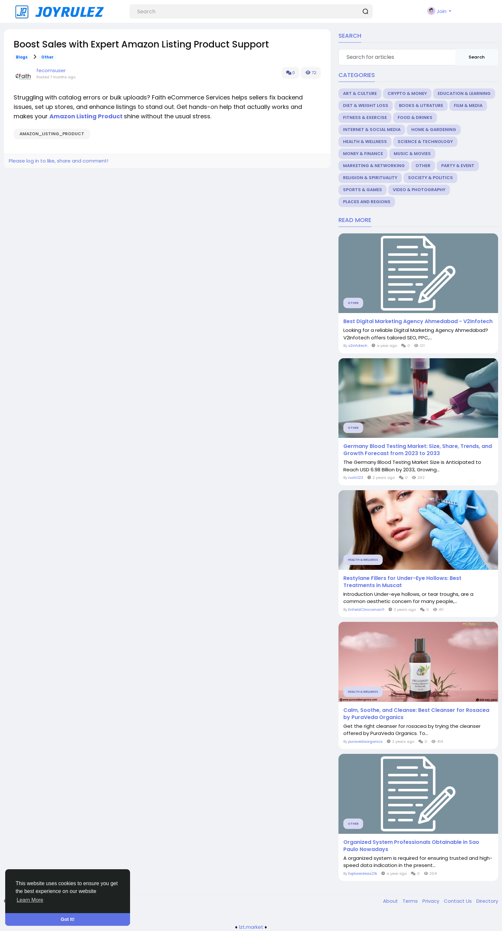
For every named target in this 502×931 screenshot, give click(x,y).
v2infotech (357, 345)
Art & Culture (360, 93)
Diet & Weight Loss (365, 105)
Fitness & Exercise (365, 117)
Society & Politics (430, 178)
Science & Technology (425, 141)
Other (47, 57)
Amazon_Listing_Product (52, 134)
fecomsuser (51, 70)
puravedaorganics (365, 741)
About (391, 901)
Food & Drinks (415, 117)
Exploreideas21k (362, 873)
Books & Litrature (421, 105)
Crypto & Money (407, 93)
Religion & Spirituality (370, 178)
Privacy (431, 901)
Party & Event (457, 166)
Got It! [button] (67, 919)
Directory (487, 901)
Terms (411, 901)
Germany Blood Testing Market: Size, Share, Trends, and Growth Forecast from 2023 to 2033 (417, 450)
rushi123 (355, 477)
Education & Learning (464, 93)
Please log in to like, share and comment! (58, 160)
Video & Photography (419, 190)
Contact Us (458, 901)
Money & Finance (363, 154)
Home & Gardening (433, 129)
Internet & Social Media (372, 129)
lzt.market (251, 927)
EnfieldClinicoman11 (366, 609)
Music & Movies (412, 154)
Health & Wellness (365, 141)
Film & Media (468, 105)
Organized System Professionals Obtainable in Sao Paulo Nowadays (411, 846)
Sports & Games (362, 190)
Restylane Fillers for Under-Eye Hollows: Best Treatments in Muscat (402, 582)
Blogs (22, 57)
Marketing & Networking (374, 166)
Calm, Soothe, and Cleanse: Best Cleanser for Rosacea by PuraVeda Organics (416, 714)
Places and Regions (366, 202)
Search (477, 57)
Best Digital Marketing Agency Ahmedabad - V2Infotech (418, 321)
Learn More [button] (30, 900)
